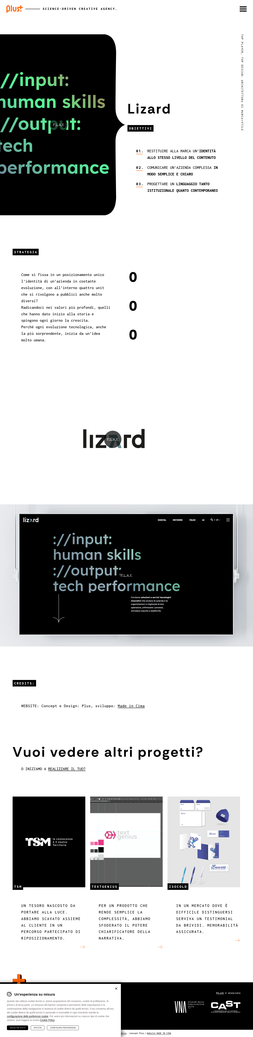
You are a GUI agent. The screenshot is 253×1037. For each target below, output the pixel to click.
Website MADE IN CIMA (159, 1033)
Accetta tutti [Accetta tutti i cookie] (17, 1028)
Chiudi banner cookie (116, 988)
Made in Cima (131, 706)
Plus (14, 9)
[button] (243, 9)
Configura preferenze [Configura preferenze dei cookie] (63, 1028)
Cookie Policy (47, 1020)
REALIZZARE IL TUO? (66, 769)
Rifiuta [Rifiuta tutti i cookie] (38, 1028)
